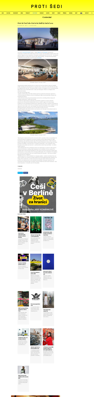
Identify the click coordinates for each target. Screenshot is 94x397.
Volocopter (45, 52)
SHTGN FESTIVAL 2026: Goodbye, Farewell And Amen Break (47, 233)
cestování (31, 25)
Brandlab (39, 57)
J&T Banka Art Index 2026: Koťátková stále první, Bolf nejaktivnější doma (48, 337)
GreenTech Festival (26, 52)
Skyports (39, 52)
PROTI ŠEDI (47, 6)
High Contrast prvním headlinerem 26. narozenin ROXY (23, 361)
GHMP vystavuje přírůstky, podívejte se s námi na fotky (23, 302)
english (35, 25)
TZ (27, 25)
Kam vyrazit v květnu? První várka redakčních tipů (47, 269)
